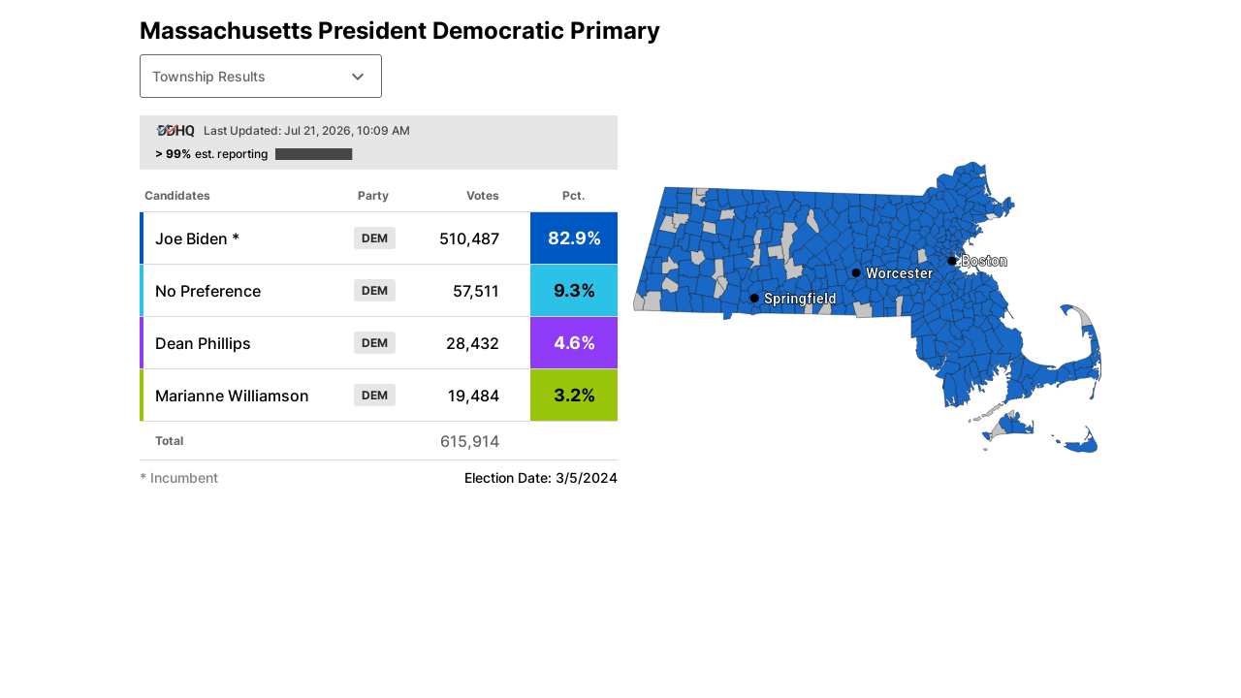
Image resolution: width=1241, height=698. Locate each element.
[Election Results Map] (866, 307)
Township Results (260, 76)
